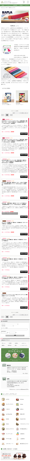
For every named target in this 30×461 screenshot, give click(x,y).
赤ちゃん (3, 343)
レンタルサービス (23, 345)
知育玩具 (9, 345)
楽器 (16, 345)
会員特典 (15, 5)
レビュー (9, 5)
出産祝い (16, 343)
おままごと (24, 343)
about (3, 5)
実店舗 (21, 5)
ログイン (27, 5)
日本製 (10, 343)
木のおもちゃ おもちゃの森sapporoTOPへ (19, 389)
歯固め (3, 345)
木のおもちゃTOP (4, 7)
